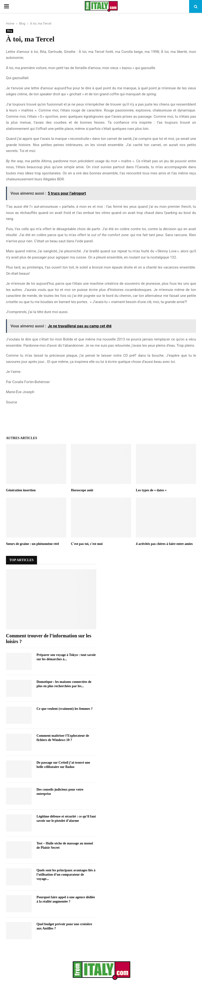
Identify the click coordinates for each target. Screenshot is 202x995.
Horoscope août (82, 490)
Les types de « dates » (151, 490)
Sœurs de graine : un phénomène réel (32, 544)
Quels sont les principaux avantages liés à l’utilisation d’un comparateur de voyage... (66, 874)
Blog (9, 31)
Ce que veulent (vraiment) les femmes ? (65, 709)
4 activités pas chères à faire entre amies (164, 544)
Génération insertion (21, 490)
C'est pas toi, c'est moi (87, 544)
